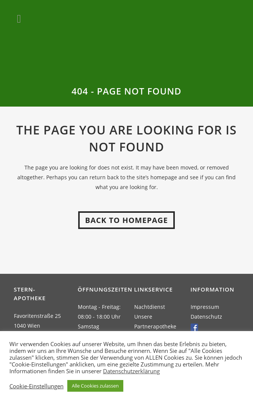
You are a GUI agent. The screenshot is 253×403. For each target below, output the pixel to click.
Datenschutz (206, 316)
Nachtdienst (149, 306)
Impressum (205, 306)
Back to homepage (126, 220)
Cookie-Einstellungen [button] (36, 386)
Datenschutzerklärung (131, 371)
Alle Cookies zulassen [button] (95, 385)
